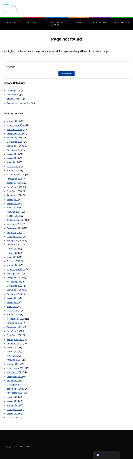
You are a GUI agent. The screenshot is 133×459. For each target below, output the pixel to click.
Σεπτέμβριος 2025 (15, 146)
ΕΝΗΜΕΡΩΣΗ (100, 23)
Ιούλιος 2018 (13, 413)
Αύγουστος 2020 (14, 393)
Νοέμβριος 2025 (14, 137)
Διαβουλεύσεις (13, 99)
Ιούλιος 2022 (13, 298)
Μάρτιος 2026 (13, 121)
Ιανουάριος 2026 (14, 129)
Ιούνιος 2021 (13, 352)
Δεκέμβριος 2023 (15, 228)
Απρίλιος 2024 (13, 212)
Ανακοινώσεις (13, 95)
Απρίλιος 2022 (13, 310)
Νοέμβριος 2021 (14, 331)
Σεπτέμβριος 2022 (15, 290)
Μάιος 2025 (12, 162)
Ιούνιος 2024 (13, 203)
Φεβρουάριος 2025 (15, 175)
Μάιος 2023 (12, 257)
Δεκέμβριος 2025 (15, 133)
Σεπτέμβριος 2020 (15, 389)
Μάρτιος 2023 (13, 265)
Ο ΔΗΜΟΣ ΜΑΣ (11, 23)
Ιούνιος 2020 (13, 401)
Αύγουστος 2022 (14, 294)
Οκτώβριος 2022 (14, 286)
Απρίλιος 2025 (13, 166)
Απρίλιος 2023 (13, 261)
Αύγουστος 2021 (14, 343)
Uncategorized (13, 91)
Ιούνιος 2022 (13, 302)
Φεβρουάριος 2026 (15, 125)
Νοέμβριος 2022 (14, 282)
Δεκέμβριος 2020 (15, 376)
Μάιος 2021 (12, 356)
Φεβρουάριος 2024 (15, 220)
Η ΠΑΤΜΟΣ (33, 23)
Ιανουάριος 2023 (14, 273)
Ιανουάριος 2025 (14, 179)
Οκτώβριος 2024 (14, 191)
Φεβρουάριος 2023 (15, 269)
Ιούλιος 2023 (13, 249)
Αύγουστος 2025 (14, 150)
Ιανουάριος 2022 (14, 323)
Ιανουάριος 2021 (14, 372)
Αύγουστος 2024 (14, 195)
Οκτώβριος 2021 (14, 335)
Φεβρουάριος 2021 (15, 368)
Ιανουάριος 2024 (14, 224)
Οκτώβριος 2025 (14, 142)
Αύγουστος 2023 (14, 245)
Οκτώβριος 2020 (14, 385)
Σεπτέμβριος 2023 (15, 240)
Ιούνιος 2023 (13, 253)
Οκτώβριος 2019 (14, 409)
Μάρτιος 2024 (13, 216)
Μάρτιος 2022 (13, 315)
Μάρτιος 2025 (13, 171)
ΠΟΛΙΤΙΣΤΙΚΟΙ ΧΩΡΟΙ (55, 24)
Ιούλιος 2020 (13, 397)
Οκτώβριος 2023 (14, 236)
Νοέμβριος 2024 (14, 187)
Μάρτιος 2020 (13, 405)
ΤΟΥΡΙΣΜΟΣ (78, 23)
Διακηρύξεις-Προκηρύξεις (18, 103)
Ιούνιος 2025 (13, 158)
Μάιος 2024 (12, 208)
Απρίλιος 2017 (13, 417)
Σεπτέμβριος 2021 (15, 339)
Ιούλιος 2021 (13, 348)
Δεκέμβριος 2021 (15, 327)
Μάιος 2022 (12, 306)
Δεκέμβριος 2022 (15, 278)
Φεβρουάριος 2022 (15, 319)
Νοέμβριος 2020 (14, 380)
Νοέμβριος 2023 (14, 232)
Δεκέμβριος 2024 (15, 183)
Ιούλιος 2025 (13, 154)
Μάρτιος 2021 (13, 364)
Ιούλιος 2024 (13, 199)
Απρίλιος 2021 (13, 360)
